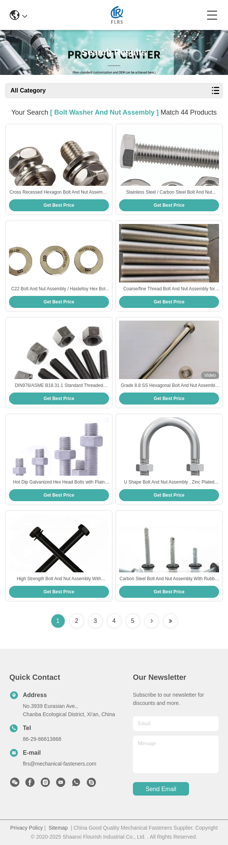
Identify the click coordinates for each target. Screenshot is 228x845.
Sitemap (58, 828)
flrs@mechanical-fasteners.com (59, 764)
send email (161, 789)
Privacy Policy (26, 828)
